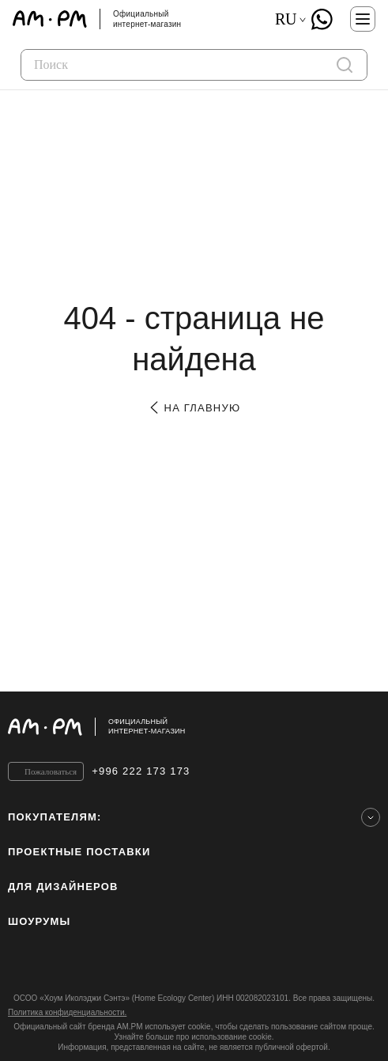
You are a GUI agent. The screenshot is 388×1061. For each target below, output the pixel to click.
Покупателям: (55, 817)
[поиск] (344, 64)
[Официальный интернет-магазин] (194, 727)
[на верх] (364, 726)
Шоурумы (39, 921)
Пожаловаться (50, 771)
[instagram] (14, 964)
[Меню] (362, 19)
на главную (194, 408)
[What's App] (321, 19)
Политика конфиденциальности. (67, 1012)
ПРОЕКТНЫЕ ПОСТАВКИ (79, 852)
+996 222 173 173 (141, 771)
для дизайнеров (63, 886)
